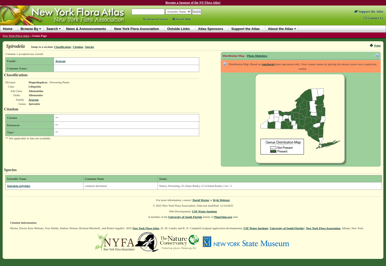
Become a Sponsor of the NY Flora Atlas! (193, 2)
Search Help (182, 19)
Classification (62, 46)
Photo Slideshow (257, 55)
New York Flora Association (323, 228)
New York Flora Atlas (16, 35)
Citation (78, 46)
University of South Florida (185, 216)
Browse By (29, 29)
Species (89, 46)
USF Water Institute (204, 211)
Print (375, 45)
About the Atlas (280, 29)
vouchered (268, 64)
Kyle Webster (221, 200)
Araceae (60, 61)
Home (7, 29)
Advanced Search (155, 19)
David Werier (201, 200)
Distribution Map (233, 55)
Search (52, 29)
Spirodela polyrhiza (18, 185)
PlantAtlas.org (223, 216)
